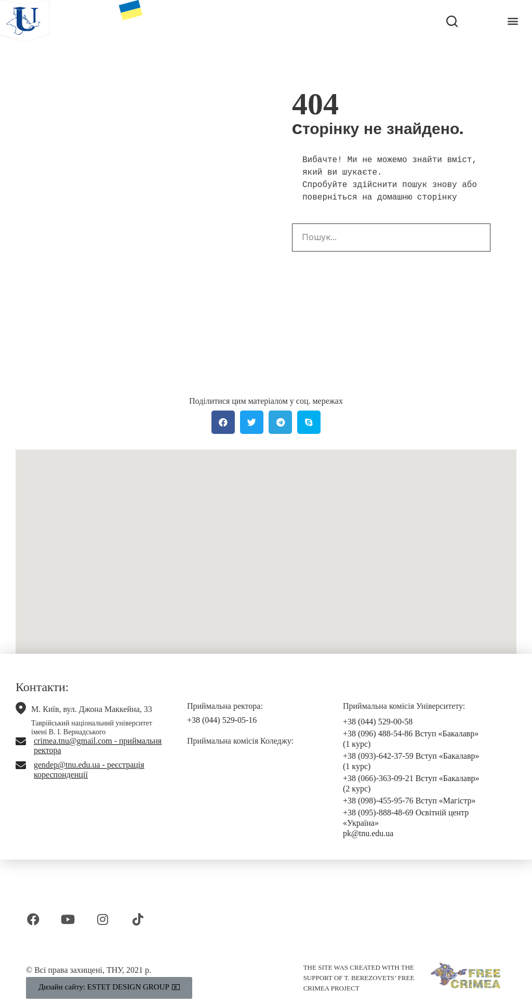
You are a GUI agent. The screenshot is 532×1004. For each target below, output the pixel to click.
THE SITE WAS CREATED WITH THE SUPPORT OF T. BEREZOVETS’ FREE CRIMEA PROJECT (359, 977)
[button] (513, 21)
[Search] (476, 237)
